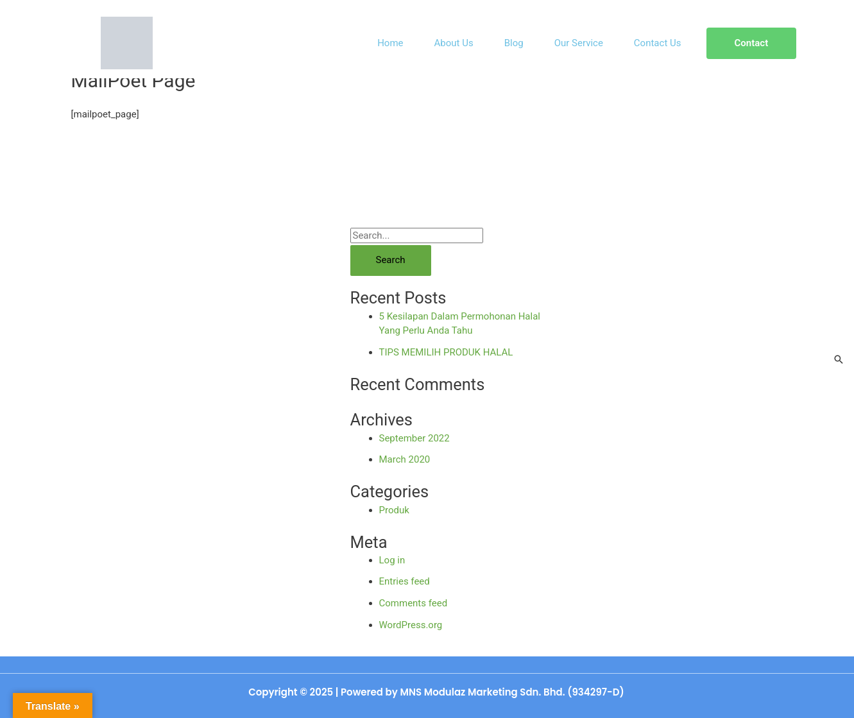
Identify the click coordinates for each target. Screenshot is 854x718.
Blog (514, 43)
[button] (751, 43)
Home (390, 43)
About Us (454, 43)
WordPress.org (411, 625)
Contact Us (657, 43)
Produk (394, 510)
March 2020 (405, 459)
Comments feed (413, 603)
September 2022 (414, 438)
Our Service (578, 43)
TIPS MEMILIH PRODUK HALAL (446, 352)
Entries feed (404, 581)
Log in (392, 560)
